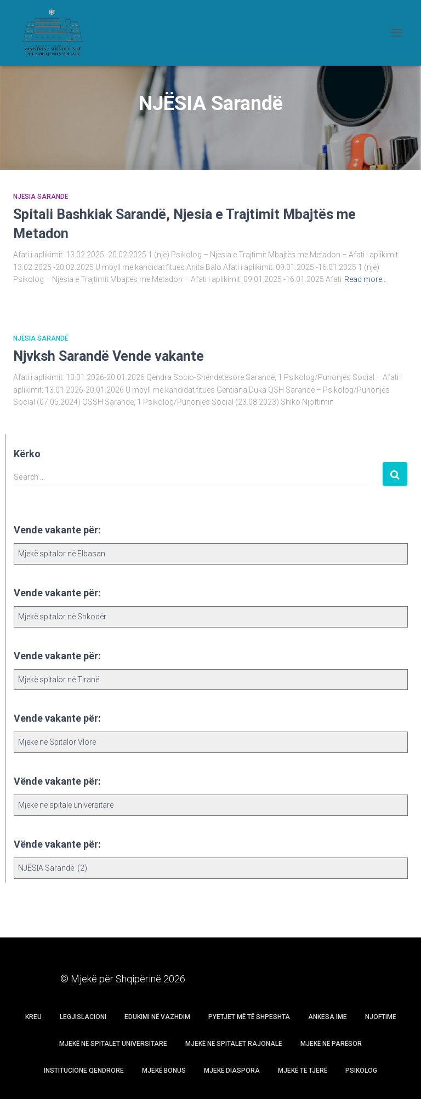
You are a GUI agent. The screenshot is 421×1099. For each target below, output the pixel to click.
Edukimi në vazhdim (157, 1017)
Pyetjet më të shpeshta (249, 1017)
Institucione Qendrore (84, 1070)
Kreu (33, 1017)
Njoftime (380, 1017)
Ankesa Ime (327, 1017)
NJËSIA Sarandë (40, 196)
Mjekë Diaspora (232, 1070)
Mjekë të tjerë (302, 1070)
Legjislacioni (83, 1017)
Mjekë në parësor (331, 1044)
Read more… (365, 279)
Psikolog (361, 1070)
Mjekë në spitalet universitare (113, 1044)
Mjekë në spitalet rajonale (233, 1044)
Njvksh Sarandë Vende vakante (108, 356)
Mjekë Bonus (164, 1070)
